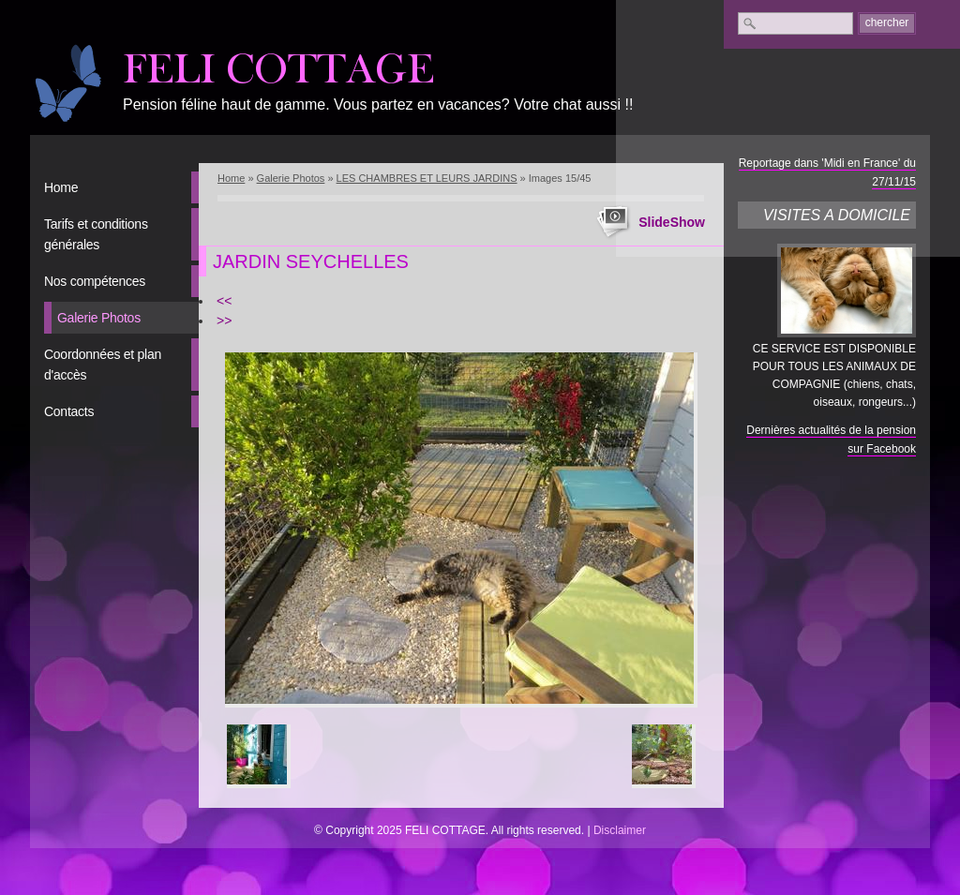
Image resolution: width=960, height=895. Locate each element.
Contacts (69, 411)
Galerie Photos (99, 317)
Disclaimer (619, 830)
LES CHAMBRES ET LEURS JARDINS (427, 178)
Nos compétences (94, 281)
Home (61, 187)
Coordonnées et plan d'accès (102, 364)
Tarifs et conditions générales (96, 234)
